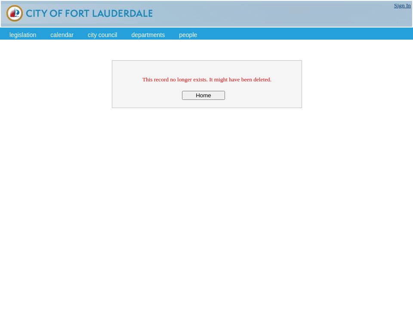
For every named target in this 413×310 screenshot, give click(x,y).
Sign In (402, 5)
